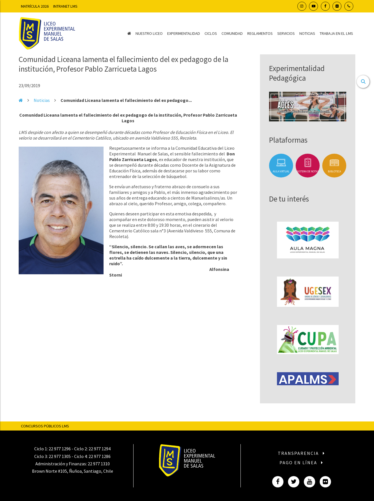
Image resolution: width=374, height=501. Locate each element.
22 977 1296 (60, 448)
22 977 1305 (60, 456)
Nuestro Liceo (149, 33)
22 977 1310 (99, 463)
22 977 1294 (100, 448)
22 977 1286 (100, 456)
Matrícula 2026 (35, 6)
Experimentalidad (183, 33)
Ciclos (211, 33)
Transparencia (301, 453)
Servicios (286, 33)
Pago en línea (302, 462)
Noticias (307, 33)
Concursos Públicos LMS (45, 426)
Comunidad (232, 33)
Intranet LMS (65, 6)
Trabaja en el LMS (336, 33)
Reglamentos (260, 33)
